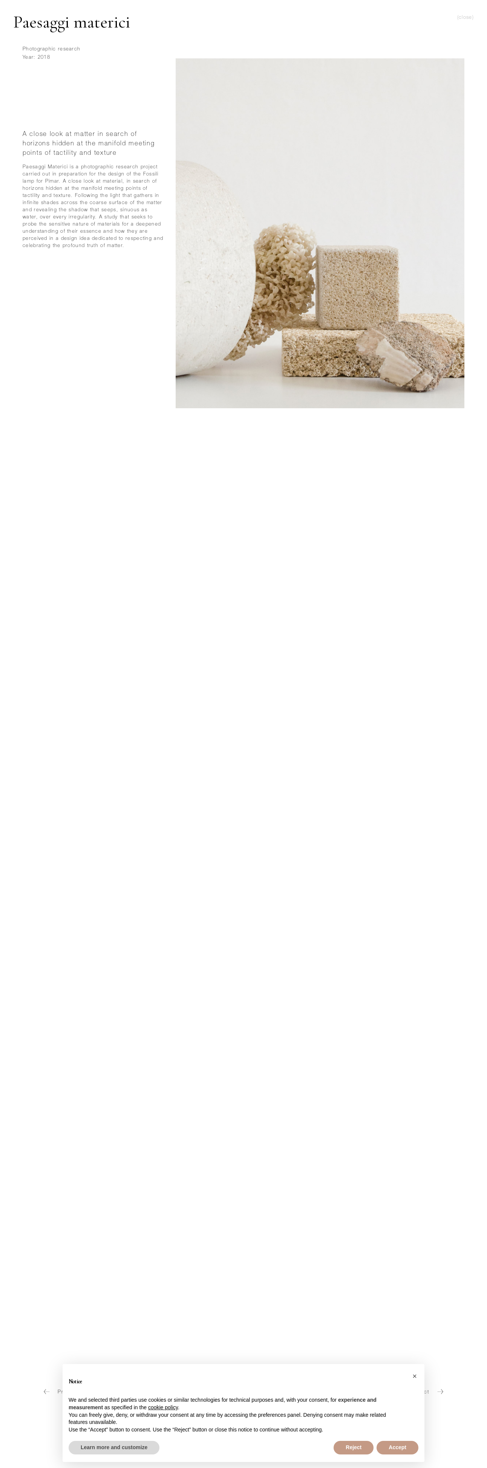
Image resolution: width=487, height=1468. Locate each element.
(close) (465, 17)
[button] (415, 1376)
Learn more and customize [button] (114, 1447)
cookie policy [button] (163, 1407)
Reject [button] (353, 1447)
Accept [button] (397, 1447)
